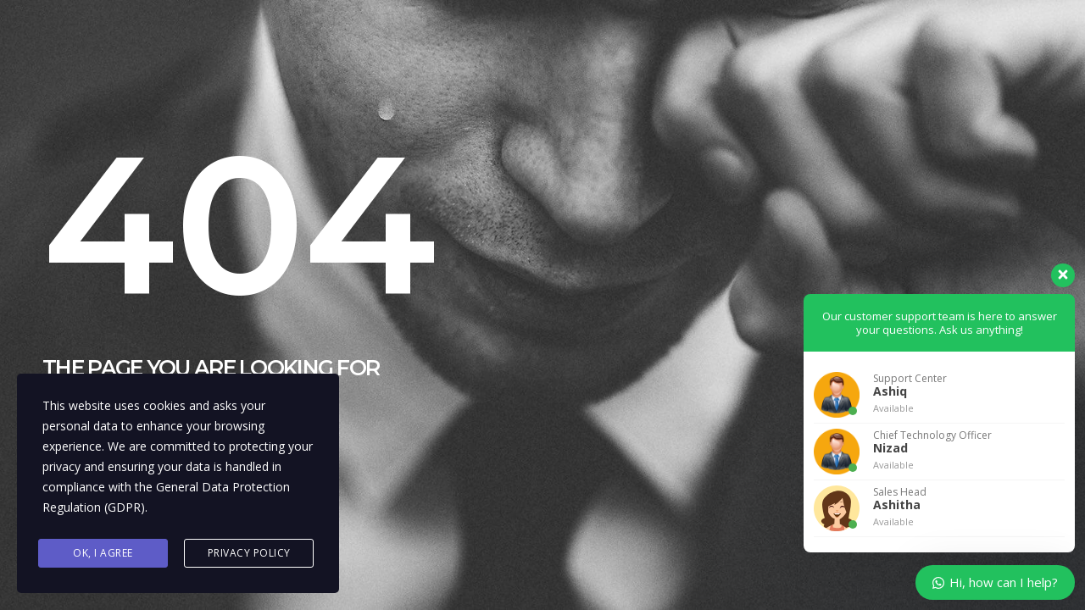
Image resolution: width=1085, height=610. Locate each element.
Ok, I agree (103, 553)
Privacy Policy (249, 553)
